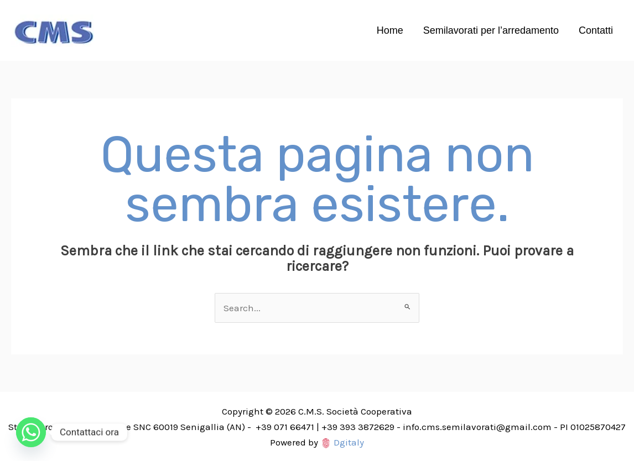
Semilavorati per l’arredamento (491, 30)
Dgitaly (349, 442)
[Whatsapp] (31, 432)
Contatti (596, 30)
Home (390, 30)
